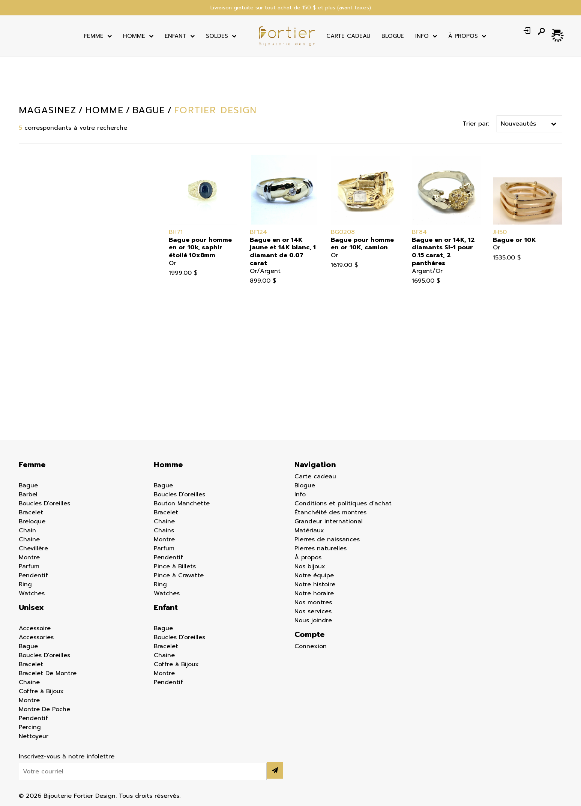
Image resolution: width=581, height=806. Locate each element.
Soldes (217, 36)
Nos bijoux (309, 566)
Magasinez (47, 110)
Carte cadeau (348, 36)
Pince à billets (24, 383)
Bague (13, 253)
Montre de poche (29, 340)
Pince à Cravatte (179, 575)
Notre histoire (314, 584)
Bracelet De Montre (48, 673)
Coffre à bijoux (25, 318)
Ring (25, 584)
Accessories (36, 637)
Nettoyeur (18, 405)
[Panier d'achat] (557, 31)
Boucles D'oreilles (44, 503)
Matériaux (309, 530)
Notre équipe (314, 575)
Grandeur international (328, 521)
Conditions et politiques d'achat (343, 503)
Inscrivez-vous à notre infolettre (66, 756)
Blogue (392, 36)
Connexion (310, 646)
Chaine (13, 307)
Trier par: (476, 123)
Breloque (32, 521)
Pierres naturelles (320, 548)
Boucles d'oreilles (28, 264)
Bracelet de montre (32, 296)
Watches (32, 593)
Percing (14, 373)
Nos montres (313, 602)
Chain (27, 530)
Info (422, 36)
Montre (13, 329)
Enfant (175, 36)
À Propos (463, 36)
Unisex (31, 607)
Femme (94, 36)
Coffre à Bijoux (41, 691)
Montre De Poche (44, 709)
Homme (134, 36)
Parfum (13, 351)
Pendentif (17, 362)
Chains (164, 530)
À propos (307, 557)
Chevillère (33, 548)
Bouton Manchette (31, 275)
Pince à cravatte (27, 394)
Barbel (28, 494)
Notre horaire (314, 593)
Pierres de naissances (327, 539)
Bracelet (15, 286)
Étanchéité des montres (330, 512)
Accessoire (19, 242)
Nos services (313, 611)
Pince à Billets (175, 566)
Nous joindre (313, 620)
